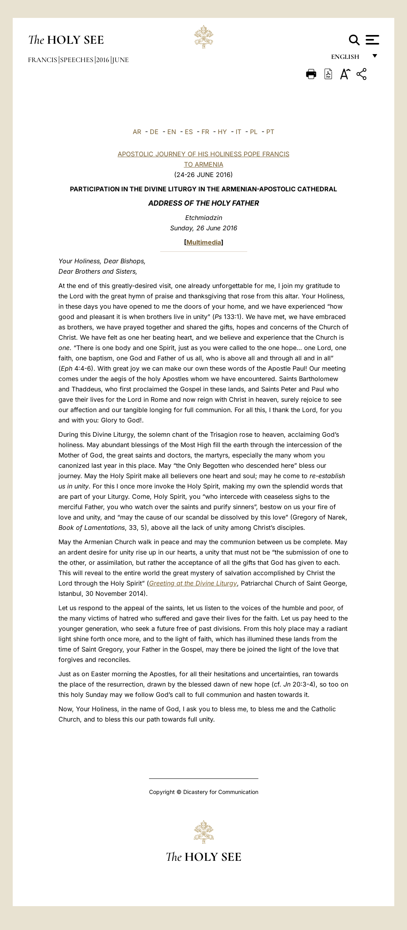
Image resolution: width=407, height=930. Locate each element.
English (348, 59)
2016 (103, 59)
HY (222, 132)
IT (238, 132)
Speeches (77, 59)
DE (154, 132)
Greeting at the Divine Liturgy (193, 583)
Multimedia (203, 242)
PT (270, 132)
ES (189, 132)
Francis (43, 59)
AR (137, 132)
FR (205, 132)
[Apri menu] (371, 40)
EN (171, 132)
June (120, 59)
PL (254, 132)
